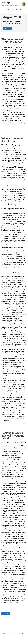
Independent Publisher (8, 633)
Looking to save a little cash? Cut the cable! (12, 435)
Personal (25, 128)
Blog (2, 9)
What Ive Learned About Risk (12, 140)
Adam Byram (7, 2)
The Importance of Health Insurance (12, 41)
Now (21, 9)
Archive (7, 9)
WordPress (22, 633)
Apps (12, 9)
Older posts (7, 28)
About (17, 9)
